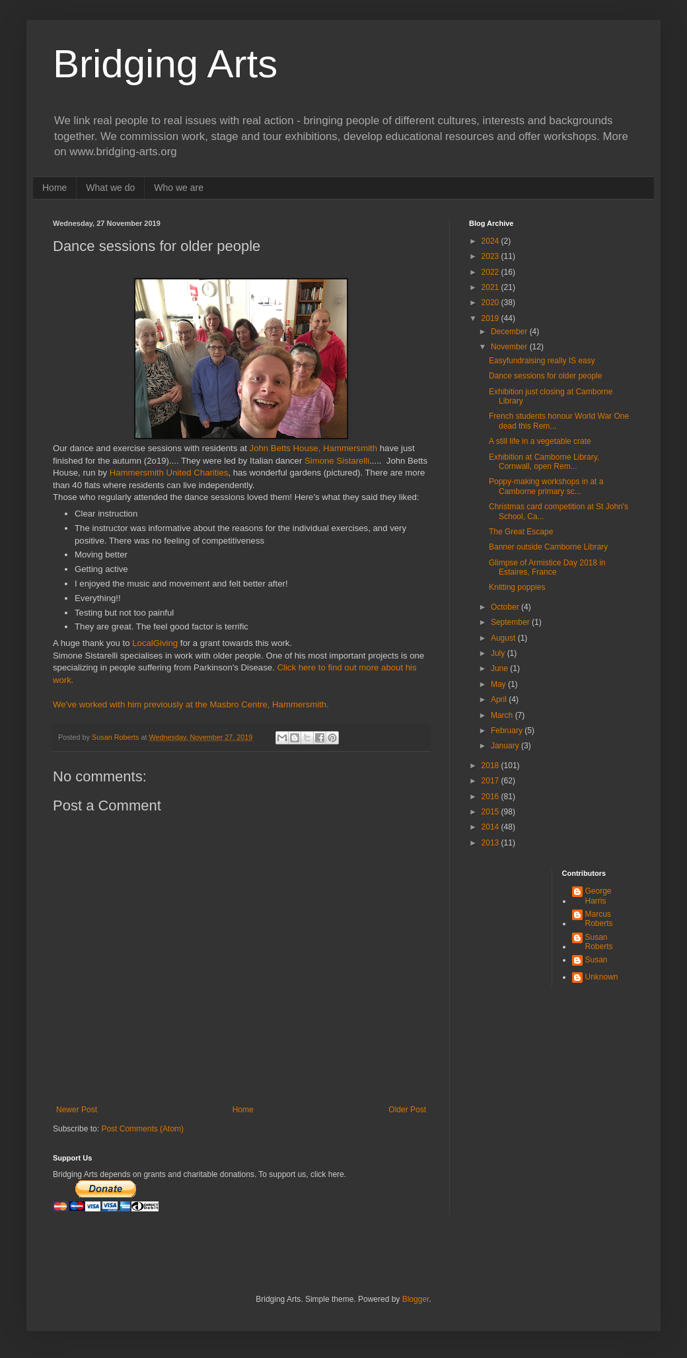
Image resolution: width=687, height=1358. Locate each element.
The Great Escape (521, 531)
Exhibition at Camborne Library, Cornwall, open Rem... (544, 461)
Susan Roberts (599, 942)
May (499, 684)
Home (54, 187)
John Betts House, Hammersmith (314, 448)
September (511, 622)
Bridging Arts (165, 64)
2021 (491, 287)
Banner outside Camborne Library (548, 547)
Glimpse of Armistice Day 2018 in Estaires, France (547, 567)
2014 (491, 827)
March (503, 715)
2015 (491, 811)
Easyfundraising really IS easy (542, 360)
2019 (491, 318)
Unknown (601, 977)
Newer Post (76, 1109)
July (499, 653)
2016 (491, 796)
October (506, 607)
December (510, 331)
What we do (110, 187)
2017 (491, 780)
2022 (491, 272)
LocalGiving (155, 643)
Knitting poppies (517, 587)
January (506, 745)
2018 (491, 765)
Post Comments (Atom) (142, 1128)
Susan (596, 959)
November (510, 346)
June (500, 668)
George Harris (598, 895)
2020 (491, 302)
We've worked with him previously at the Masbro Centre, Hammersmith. (191, 704)
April (500, 699)
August (504, 638)
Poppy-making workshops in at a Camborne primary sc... (546, 486)
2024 (491, 241)
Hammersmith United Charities (169, 473)
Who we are (178, 187)
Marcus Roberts (599, 919)
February (507, 730)
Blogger (415, 1299)
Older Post (407, 1109)
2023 (491, 256)
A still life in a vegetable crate (540, 441)
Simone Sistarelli (335, 461)
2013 (491, 842)
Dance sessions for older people (545, 375)
